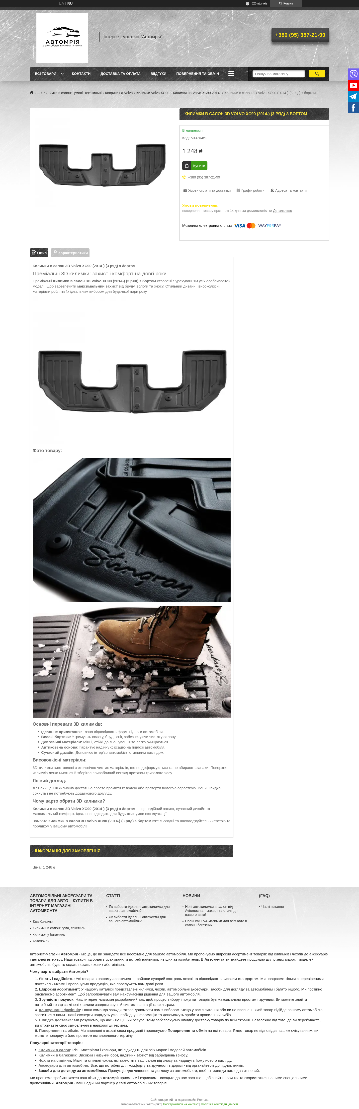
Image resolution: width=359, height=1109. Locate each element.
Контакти (81, 74)
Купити (199, 166)
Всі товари (45, 74)
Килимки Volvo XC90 (153, 93)
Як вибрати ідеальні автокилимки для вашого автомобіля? (139, 909)
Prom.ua (202, 1100)
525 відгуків (260, 3)
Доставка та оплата (120, 74)
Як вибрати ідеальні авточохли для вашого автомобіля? (137, 919)
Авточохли (40, 941)
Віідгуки (158, 74)
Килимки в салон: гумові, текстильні (73, 93)
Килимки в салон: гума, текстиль (58, 928)
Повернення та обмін (197, 74)
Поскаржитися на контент (180, 1104)
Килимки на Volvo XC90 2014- (197, 93)
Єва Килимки (43, 922)
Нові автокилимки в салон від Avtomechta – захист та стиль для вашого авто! (212, 911)
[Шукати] (317, 73)
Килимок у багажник (48, 934)
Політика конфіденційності (219, 1104)
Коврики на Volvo (119, 93)
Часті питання (273, 907)
